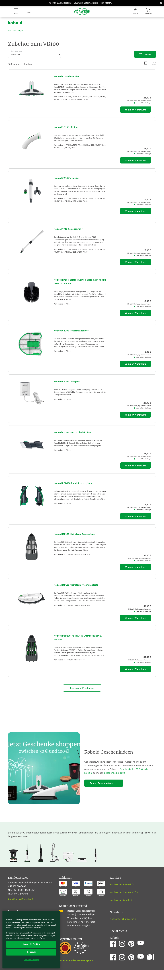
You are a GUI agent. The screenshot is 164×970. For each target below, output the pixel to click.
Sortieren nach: (16, 50)
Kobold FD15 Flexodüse (66, 76)
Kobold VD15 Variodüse (66, 178)
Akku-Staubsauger (15, 30)
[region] (31, 939)
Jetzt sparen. (105, 2)
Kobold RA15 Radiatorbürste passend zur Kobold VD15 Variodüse (80, 281)
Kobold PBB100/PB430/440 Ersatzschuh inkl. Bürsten (78, 637)
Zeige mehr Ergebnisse (82, 688)
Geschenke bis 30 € (130, 769)
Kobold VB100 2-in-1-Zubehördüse (72, 432)
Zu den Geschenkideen (102, 782)
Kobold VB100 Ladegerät (67, 381)
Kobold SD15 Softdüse (66, 127)
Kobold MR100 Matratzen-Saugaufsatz (74, 533)
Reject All (31, 952)
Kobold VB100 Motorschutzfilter (71, 330)
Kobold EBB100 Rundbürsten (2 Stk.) (73, 483)
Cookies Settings (31, 959)
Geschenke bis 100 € (114, 772)
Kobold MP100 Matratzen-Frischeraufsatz (76, 584)
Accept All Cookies (31, 944)
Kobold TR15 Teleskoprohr (68, 228)
